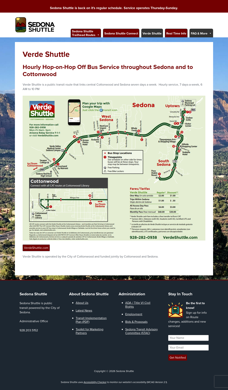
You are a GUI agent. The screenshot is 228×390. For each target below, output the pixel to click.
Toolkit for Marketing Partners (89, 331)
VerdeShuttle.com (36, 248)
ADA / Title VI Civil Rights (137, 305)
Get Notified (178, 357)
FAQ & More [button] (201, 33)
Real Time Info (176, 33)
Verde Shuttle (152, 33)
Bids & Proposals (136, 322)
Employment (133, 314)
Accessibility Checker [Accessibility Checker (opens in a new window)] (95, 382)
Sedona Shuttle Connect (121, 33)
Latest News (84, 310)
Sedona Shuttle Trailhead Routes (86, 33)
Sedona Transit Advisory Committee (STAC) (141, 331)
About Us (82, 303)
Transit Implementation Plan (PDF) (91, 320)
